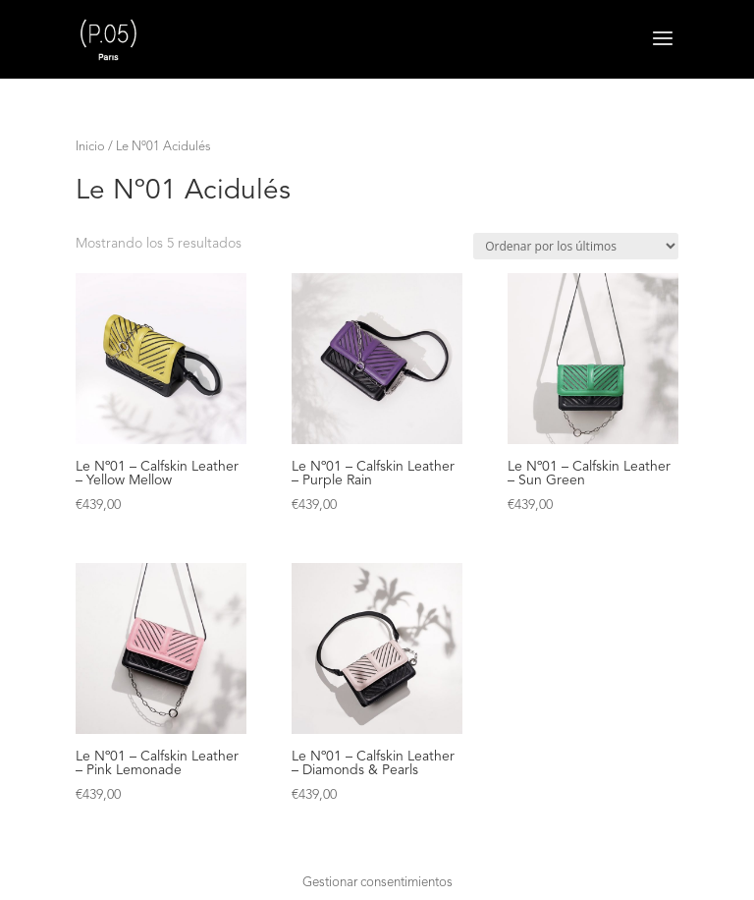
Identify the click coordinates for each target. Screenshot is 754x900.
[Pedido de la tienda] (575, 246)
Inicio (90, 147)
